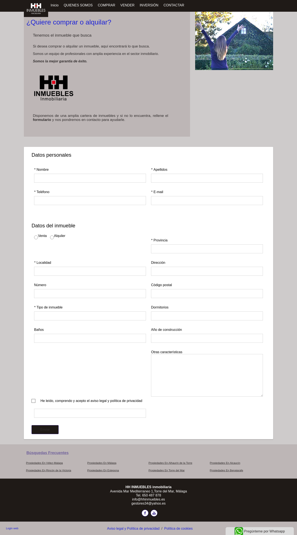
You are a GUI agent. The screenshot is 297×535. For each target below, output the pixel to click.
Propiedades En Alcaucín (225, 463)
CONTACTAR (173, 5)
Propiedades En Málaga (102, 463)
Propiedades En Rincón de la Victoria (48, 470)
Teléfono (41, 192)
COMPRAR (106, 5)
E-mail (157, 192)
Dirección (158, 262)
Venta (42, 236)
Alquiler (59, 236)
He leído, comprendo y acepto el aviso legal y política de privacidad (91, 401)
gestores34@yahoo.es (148, 503)
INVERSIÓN (149, 5)
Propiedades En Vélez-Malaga (44, 463)
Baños (39, 329)
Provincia (159, 240)
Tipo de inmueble (48, 307)
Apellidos (159, 169)
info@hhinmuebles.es (148, 499)
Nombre (41, 169)
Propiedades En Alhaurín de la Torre (170, 463)
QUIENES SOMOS (78, 5)
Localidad (42, 262)
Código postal (161, 285)
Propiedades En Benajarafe (226, 470)
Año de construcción (166, 329)
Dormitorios (160, 307)
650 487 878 (151, 495)
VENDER (127, 5)
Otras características (166, 352)
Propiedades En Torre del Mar (166, 470)
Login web (12, 528)
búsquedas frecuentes (47, 453)
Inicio (55, 5)
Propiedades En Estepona (103, 470)
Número (40, 285)
